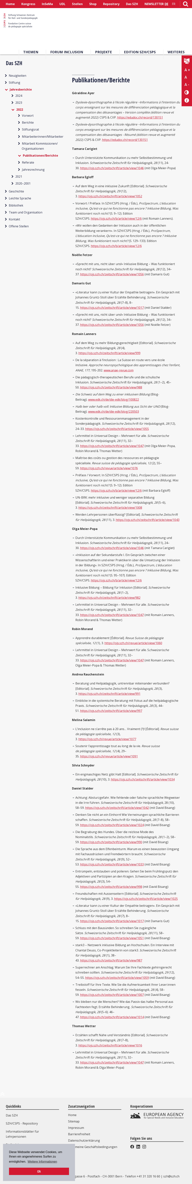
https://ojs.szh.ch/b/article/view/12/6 (116, 218)
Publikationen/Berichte (40, 155)
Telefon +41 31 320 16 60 (142, 1176)
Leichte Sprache (20, 198)
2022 (19, 109)
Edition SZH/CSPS (140, 52)
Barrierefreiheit (79, 1134)
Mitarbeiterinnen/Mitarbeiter (42, 136)
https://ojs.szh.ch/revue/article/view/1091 (109, 756)
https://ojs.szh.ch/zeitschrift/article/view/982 (109, 598)
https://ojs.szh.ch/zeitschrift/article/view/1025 (146, 899)
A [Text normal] (185, 77)
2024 (18, 96)
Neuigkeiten (17, 76)
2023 (18, 103)
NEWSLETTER (154, 4)
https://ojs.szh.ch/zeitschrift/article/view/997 (111, 711)
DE (166, 4)
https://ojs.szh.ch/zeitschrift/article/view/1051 (112, 938)
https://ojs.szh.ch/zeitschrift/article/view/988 (111, 387)
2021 (18, 176)
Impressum (76, 1128)
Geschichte (16, 191)
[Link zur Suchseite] (185, 5)
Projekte (103, 52)
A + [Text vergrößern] (187, 70)
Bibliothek (16, 205)
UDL (62, 4)
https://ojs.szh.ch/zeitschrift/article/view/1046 (112, 168)
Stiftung (14, 82)
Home (10, 4)
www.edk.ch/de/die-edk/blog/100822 (113, 399)
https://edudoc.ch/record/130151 (140, 117)
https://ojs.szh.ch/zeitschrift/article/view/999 (109, 353)
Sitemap (74, 1121)
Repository (111, 4)
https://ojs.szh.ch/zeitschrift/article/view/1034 (143, 779)
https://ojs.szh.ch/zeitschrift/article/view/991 (109, 694)
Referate (28, 162)
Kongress (28, 4)
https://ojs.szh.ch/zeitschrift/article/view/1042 (117, 808)
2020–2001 (23, 183)
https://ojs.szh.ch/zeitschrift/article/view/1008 (110, 508)
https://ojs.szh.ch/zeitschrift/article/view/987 (111, 960)
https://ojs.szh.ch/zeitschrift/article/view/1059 (117, 978)
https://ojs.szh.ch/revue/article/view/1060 (133, 643)
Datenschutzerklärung (84, 1140)
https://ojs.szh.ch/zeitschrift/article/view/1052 (110, 196)
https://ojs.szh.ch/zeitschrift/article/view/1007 (112, 995)
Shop (93, 4)
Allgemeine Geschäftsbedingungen (92, 1147)
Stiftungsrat (30, 129)
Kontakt (14, 219)
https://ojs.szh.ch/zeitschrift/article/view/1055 (117, 429)
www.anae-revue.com (119, 370)
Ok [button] (39, 1171)
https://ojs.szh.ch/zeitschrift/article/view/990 (111, 842)
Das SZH (132, 4)
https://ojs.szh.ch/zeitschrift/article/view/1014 (112, 1017)
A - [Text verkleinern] (186, 84)
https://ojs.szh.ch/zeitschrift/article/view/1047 (112, 446)
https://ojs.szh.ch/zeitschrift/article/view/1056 (112, 274)
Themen (30, 52)
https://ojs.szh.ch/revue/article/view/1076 (109, 468)
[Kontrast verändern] (187, 92)
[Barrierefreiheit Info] (187, 100)
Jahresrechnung (33, 170)
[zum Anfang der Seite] (2, 1095)
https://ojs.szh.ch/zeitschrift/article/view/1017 (112, 308)
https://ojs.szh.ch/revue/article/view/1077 (107, 739)
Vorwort (28, 115)
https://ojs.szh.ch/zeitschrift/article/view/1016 (110, 1045)
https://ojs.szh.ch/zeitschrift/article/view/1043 (147, 520)
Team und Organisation (25, 212)
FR (173, 4)
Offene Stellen (19, 226)
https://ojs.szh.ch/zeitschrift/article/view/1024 (112, 825)
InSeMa (47, 4)
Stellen (77, 4)
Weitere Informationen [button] (42, 1161)
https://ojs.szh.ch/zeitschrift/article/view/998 (111, 887)
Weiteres (176, 52)
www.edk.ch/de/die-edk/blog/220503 (113, 411)
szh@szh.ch (171, 1176)
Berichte (28, 122)
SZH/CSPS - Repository (22, 1123)
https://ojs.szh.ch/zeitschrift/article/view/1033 (112, 864)
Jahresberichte (21, 89)
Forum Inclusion (66, 52)
